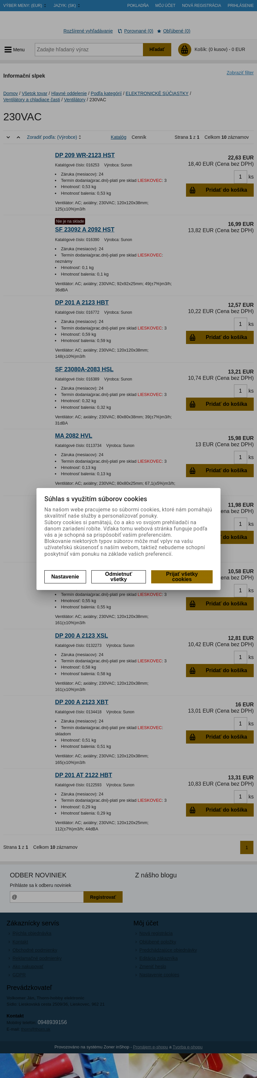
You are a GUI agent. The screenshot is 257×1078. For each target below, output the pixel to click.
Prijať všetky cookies (182, 576)
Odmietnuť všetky (118, 576)
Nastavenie (65, 576)
